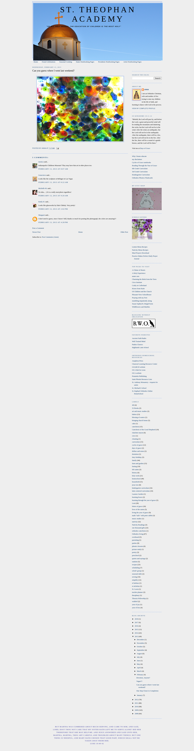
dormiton (135, 454)
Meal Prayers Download (140, 253)
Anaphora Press (137, 361)
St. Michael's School (139, 388)
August (139, 654)
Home (36, 62)
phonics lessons (137, 546)
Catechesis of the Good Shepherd (143, 430)
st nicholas (135, 586)
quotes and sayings (138, 558)
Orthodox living (137, 534)
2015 (137, 629)
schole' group (136, 571)
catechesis (135, 427)
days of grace (136, 448)
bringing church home (140, 420)
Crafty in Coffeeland (139, 285)
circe (133, 436)
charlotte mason (137, 433)
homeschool (136, 479)
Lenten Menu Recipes (139, 247)
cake (133, 423)
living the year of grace (140, 512)
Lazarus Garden (137, 494)
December (141, 640)
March (139, 671)
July (138, 657)
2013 (137, 636)
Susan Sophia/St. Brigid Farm (142, 304)
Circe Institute (137, 282)
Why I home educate (139, 156)
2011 (137, 703)
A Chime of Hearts (138, 270)
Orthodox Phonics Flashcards (142, 178)
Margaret (41, 215)
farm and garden (137, 463)
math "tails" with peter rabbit (142, 515)
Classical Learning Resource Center (144, 364)
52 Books (135, 408)
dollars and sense (138, 451)
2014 (137, 633)
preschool (135, 555)
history (134, 473)
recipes (134, 565)
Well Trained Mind (138, 341)
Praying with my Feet (139, 298)
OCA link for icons (138, 370)
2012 (137, 700)
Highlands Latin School (140, 347)
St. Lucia (135, 589)
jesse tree (135, 485)
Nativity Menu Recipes (140, 250)
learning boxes (137, 497)
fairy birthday (137, 457)
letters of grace (137, 506)
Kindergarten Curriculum (141, 175)
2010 (137, 707)
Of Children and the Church (142, 291)
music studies (136, 519)
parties (134, 543)
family (134, 460)
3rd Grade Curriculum (140, 172)
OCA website (136, 373)
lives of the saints (138, 509)
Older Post (124, 232)
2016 (137, 626)
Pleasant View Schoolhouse (141, 295)
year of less (136, 608)
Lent (133, 503)
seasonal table (137, 574)
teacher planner (137, 592)
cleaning (135, 439)
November (141, 643)
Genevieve (42, 175)
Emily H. (41, 202)
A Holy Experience (139, 273)
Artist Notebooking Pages (132, 62)
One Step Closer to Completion (147, 691)
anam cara (135, 276)
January (140, 695)
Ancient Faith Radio (139, 338)
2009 (137, 710)
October (140, 647)
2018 (137, 619)
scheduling (136, 568)
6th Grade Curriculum (140, 168)
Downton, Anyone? (143, 678)
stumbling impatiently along (142, 301)
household (135, 482)
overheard (135, 537)
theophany (135, 595)
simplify (135, 580)
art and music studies (139, 411)
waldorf (134, 601)
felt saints (135, 469)
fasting (134, 466)
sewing (134, 577)
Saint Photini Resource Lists (142, 379)
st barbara (135, 583)
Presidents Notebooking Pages (108, 62)
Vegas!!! (139, 681)
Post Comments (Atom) (50, 237)
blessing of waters (138, 417)
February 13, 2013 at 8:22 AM (53, 182)
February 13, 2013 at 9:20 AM (53, 196)
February (140, 675)
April (139, 668)
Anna (146, 89)
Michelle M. (42, 188)
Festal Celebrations (48, 62)
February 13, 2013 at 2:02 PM (53, 209)
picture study (136, 549)
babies (134, 414)
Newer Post (36, 232)
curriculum (136, 442)
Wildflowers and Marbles (141, 307)
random (134, 562)
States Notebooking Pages (85, 62)
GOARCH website (138, 367)
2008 (137, 714)
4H (133, 405)
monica (41, 162)
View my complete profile (143, 108)
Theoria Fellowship (139, 598)
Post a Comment (38, 228)
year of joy (136, 604)
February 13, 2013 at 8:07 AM (53, 169)
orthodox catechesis (139, 531)
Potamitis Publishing (139, 376)
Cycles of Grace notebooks (141, 162)
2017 (137, 622)
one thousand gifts (138, 528)
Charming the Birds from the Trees (144, 279)
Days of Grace (145, 148)
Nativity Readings (138, 525)
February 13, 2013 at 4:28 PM (53, 222)
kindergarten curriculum (140, 488)
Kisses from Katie (138, 289)
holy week (135, 476)
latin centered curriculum (141, 491)
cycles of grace (137, 445)
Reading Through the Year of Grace (144, 166)
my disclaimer (137, 159)
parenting (135, 540)
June (139, 661)
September (141, 650)
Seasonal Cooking (65, 62)
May (139, 664)
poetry (134, 552)
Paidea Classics (137, 344)
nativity (134, 522)
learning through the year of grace (144, 500)
